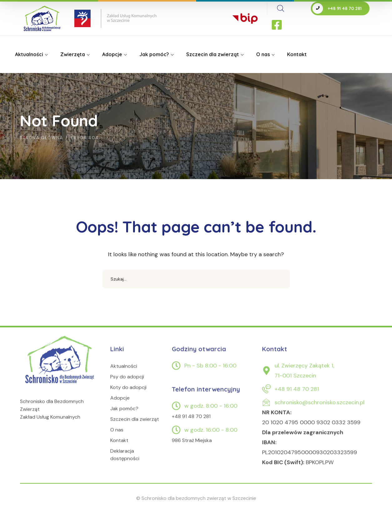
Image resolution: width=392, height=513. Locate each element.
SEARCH (280, 279)
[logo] (60, 367)
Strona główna (41, 137)
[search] (280, 8)
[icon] (277, 25)
